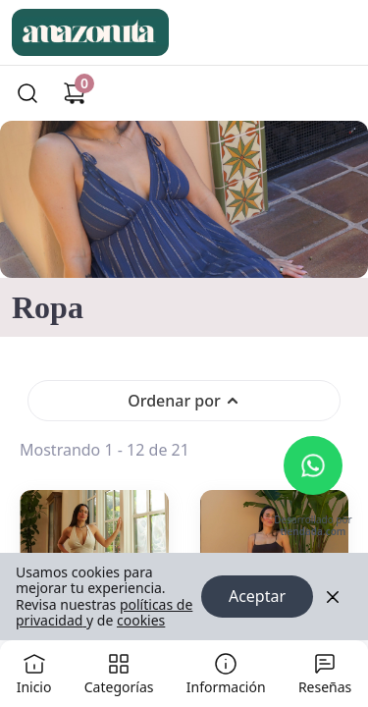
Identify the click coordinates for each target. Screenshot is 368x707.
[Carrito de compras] (74, 93)
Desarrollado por (312, 527)
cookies (141, 620)
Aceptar (257, 597)
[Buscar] (27, 93)
